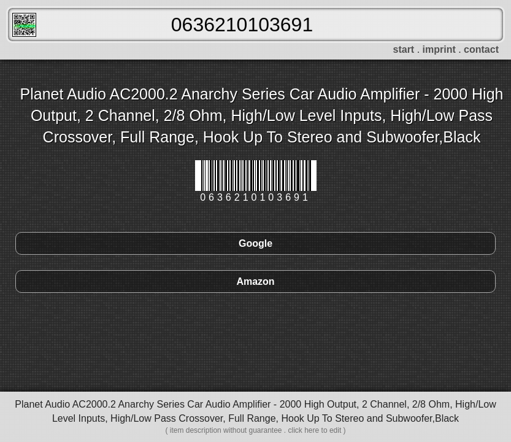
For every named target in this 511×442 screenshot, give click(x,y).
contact (481, 49)
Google (255, 243)
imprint (439, 49)
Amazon (255, 281)
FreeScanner (24, 25)
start (404, 49)
